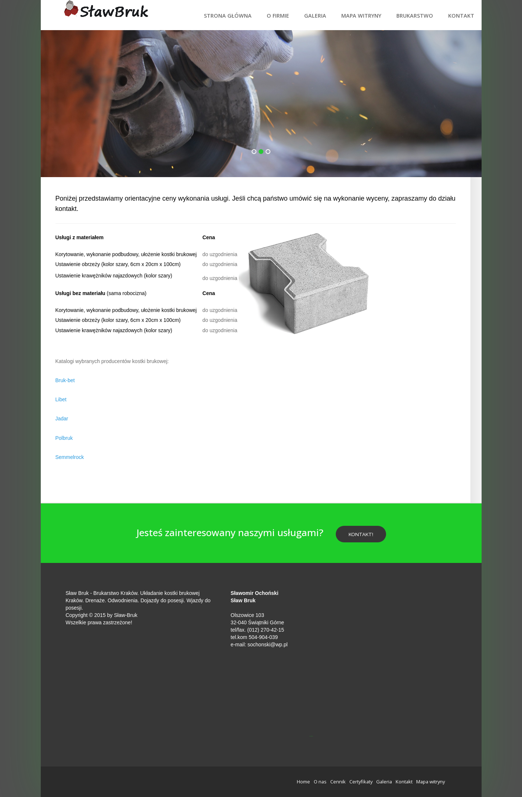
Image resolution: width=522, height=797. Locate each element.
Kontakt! (361, 534)
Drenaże (95, 600)
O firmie (278, 15)
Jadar (61, 418)
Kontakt (461, 15)
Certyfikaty (360, 781)
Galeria (315, 15)
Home (303, 781)
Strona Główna (228, 15)
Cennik (338, 781)
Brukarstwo (414, 15)
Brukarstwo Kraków (115, 593)
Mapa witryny (361, 15)
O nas (320, 781)
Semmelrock (69, 457)
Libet (60, 399)
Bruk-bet (65, 380)
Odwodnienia (123, 600)
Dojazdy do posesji (162, 600)
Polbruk (64, 438)
